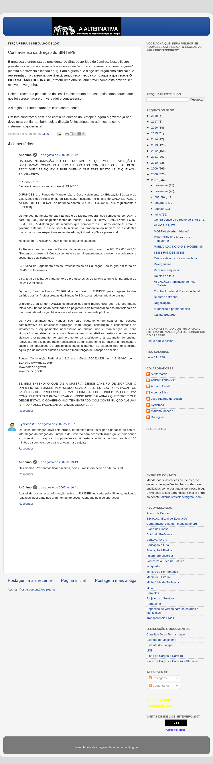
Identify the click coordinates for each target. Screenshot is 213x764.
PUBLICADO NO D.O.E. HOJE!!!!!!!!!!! (179, 246)
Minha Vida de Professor (162, 582)
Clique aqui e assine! (160, 341)
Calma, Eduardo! (165, 314)
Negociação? (163, 302)
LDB (149, 650)
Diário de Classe (157, 529)
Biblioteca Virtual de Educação (166, 518)
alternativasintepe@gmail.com (182, 497)
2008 (155, 174)
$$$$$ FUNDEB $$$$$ (169, 252)
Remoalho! (153, 603)
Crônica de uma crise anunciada (175, 258)
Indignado (153, 566)
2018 (155, 115)
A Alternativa (159, 374)
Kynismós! (26, 424)
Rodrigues (158, 417)
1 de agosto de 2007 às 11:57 (55, 424)
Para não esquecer (166, 270)
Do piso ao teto (164, 276)
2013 (155, 145)
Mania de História (158, 577)
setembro (161, 202)
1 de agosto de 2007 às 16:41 (58, 487)
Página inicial (73, 580)
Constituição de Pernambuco (165, 634)
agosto (159, 208)
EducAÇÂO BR (156, 539)
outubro (160, 197)
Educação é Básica (159, 550)
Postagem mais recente (30, 580)
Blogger (133, 747)
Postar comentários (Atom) (37, 589)
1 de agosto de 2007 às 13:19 (58, 462)
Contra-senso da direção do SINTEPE (179, 219)
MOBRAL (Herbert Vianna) (171, 231)
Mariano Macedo (162, 411)
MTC (149, 587)
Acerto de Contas (158, 513)
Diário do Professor (159, 534)
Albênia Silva (159, 392)
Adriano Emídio (161, 386)
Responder (26, 410)
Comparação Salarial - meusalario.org (171, 523)
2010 (155, 162)
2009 (155, 168)
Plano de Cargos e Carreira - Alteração (172, 661)
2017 (155, 121)
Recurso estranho (166, 297)
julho (158, 214)
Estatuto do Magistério (161, 639)
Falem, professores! (159, 555)
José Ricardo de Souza (166, 398)
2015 (155, 133)
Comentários (159, 685)
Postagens (158, 678)
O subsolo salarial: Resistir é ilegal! (177, 291)
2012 (155, 151)
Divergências (162, 264)
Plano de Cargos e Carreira (164, 655)
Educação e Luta (157, 545)
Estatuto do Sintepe (159, 645)
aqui (54, 71)
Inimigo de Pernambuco (162, 571)
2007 (155, 180)
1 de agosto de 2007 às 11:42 (58, 155)
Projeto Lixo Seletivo (160, 598)
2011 (155, 156)
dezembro (162, 185)
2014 (155, 139)
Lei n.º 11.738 (155, 357)
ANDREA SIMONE (163, 380)
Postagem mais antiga (115, 580)
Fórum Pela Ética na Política (165, 561)
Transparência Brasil (160, 618)
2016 (155, 127)
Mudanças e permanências (172, 308)
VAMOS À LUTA (165, 225)
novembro (162, 191)
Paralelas (152, 593)
